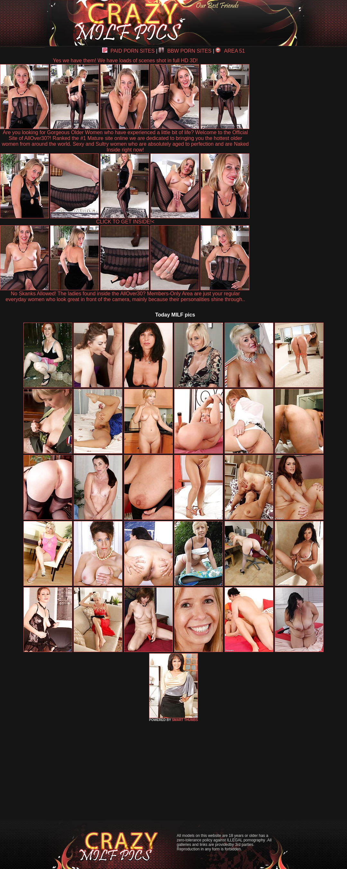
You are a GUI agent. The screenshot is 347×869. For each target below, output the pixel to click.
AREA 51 (230, 51)
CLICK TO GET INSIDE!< (125, 221)
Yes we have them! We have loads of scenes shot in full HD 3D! (125, 60)
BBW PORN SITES (185, 51)
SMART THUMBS (185, 720)
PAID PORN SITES (128, 51)
